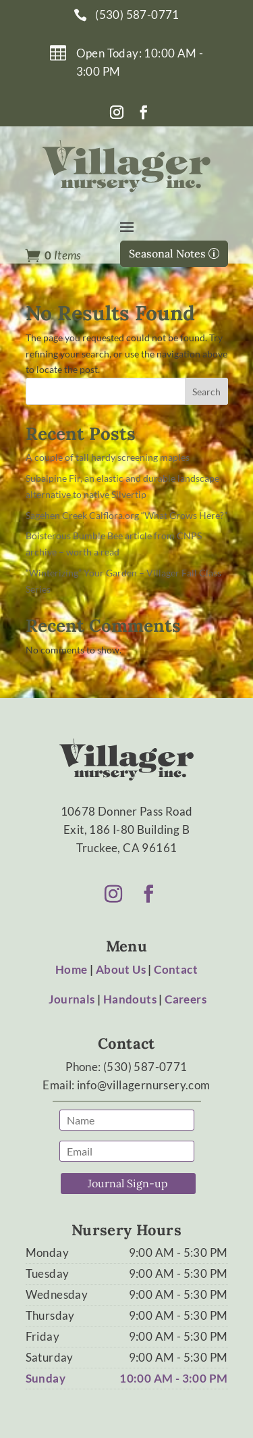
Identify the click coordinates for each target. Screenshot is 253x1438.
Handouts (130, 999)
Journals (71, 999)
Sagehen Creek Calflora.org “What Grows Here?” (126, 515)
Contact (176, 969)
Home (71, 969)
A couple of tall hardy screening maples (108, 457)
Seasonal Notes (167, 253)
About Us (121, 969)
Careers (185, 999)
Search (206, 391)
